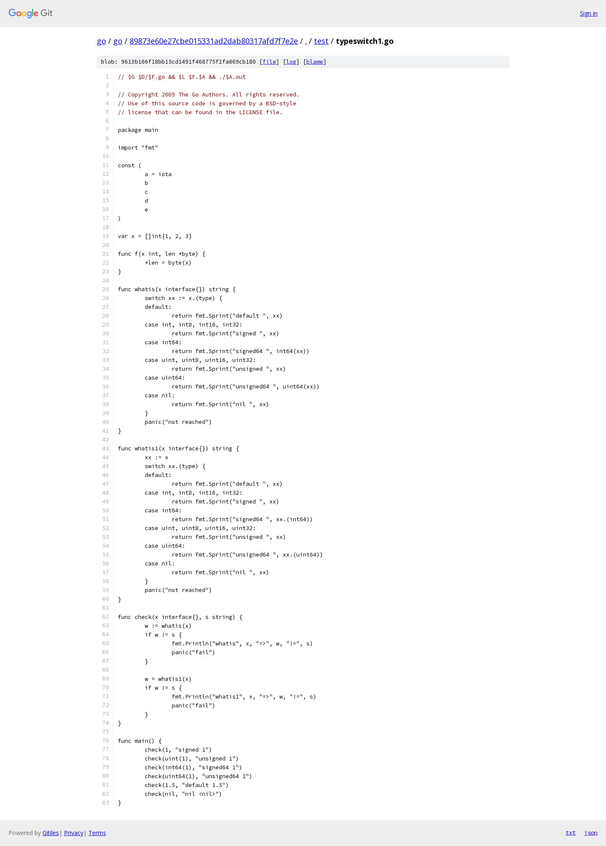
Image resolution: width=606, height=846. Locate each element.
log (291, 61)
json (591, 832)
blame (314, 61)
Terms (97, 833)
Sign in (589, 13)
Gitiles (51, 833)
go (101, 41)
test (321, 41)
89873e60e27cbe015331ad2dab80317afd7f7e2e (214, 41)
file (269, 61)
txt (571, 832)
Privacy (73, 833)
